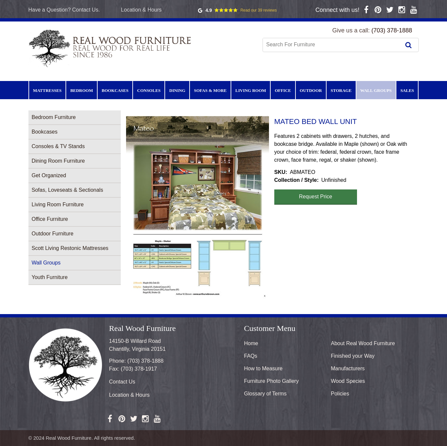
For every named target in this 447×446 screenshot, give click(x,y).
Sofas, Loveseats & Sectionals (67, 190)
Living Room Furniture (58, 204)
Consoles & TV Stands (58, 146)
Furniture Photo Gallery (271, 381)
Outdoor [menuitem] (311, 90)
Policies (340, 393)
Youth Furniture (50, 277)
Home (251, 343)
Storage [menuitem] (341, 90)
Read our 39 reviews (258, 10)
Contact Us (122, 382)
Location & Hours (141, 10)
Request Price (316, 196)
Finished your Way (353, 356)
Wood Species (348, 381)
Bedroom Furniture (54, 117)
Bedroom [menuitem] (81, 90)
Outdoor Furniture (52, 233)
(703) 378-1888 (391, 30)
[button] (197, 207)
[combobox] (332, 44)
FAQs (250, 356)
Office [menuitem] (283, 90)
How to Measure (263, 368)
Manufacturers (348, 368)
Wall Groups (46, 262)
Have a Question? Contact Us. (64, 10)
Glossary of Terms (265, 393)
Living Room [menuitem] (250, 90)
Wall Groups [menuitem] (376, 90)
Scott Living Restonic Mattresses (70, 248)
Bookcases (45, 132)
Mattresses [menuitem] (47, 90)
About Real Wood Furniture (363, 343)
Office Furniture (50, 219)
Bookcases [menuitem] (115, 90)
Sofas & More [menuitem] (210, 90)
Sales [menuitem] (407, 90)
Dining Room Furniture (58, 161)
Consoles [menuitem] (149, 90)
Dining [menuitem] (177, 90)
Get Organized (49, 175)
